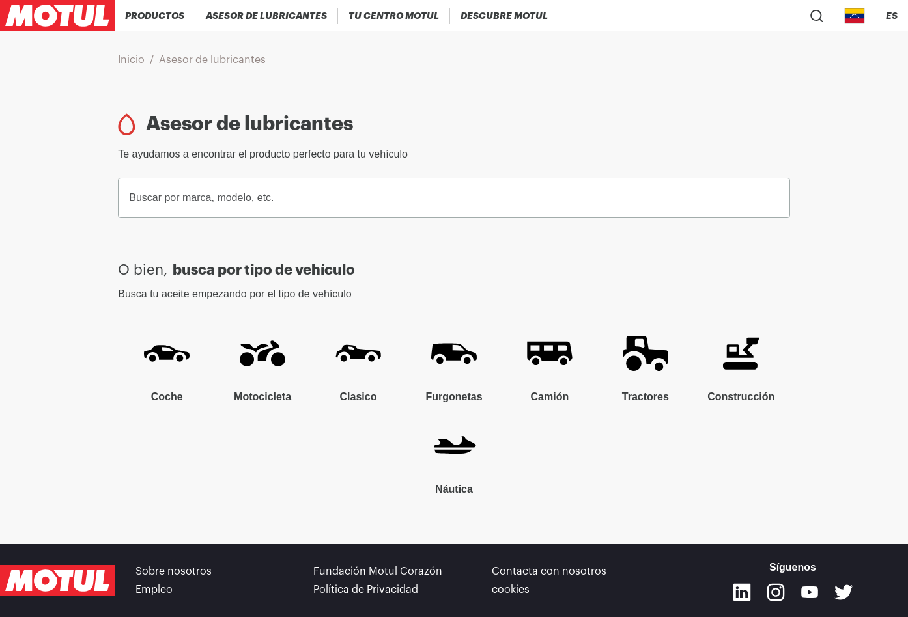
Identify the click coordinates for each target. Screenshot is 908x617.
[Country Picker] (854, 15)
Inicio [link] (131, 60)
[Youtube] (810, 592)
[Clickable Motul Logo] (57, 15)
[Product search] (817, 15)
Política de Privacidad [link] (365, 589)
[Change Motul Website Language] (892, 16)
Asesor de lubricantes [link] (212, 60)
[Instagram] (776, 592)
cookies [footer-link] (511, 589)
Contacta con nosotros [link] (549, 571)
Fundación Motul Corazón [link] (377, 571)
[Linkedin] (742, 592)
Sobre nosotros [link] (173, 571)
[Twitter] (843, 592)
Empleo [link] (154, 589)
